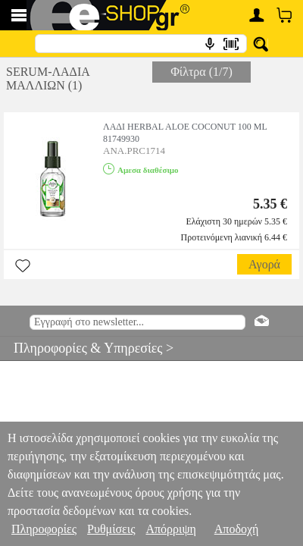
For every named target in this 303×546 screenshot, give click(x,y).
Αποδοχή (236, 528)
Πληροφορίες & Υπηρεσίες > (86, 348)
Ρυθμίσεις (111, 528)
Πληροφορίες (44, 528)
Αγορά (264, 264)
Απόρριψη (170, 528)
